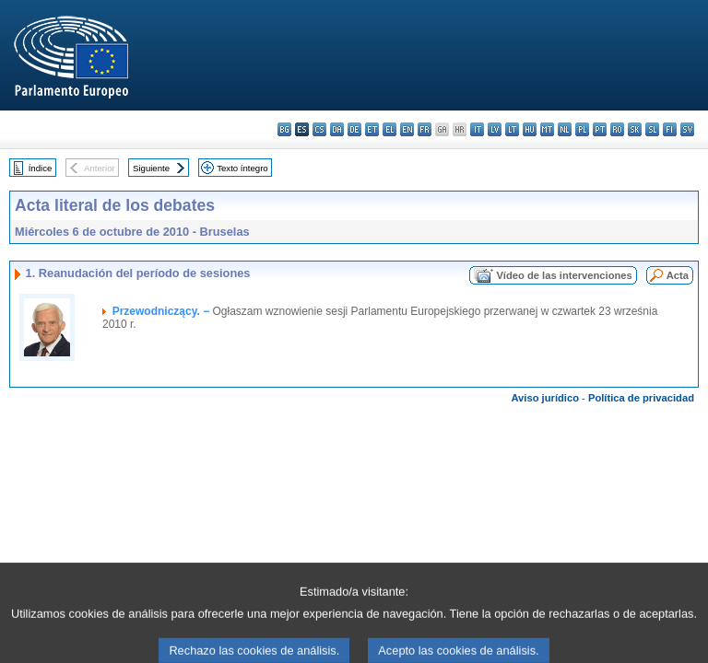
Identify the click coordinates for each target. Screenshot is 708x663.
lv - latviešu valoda (495, 129)
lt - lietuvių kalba (512, 129)
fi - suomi (670, 129)
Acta (678, 275)
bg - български (284, 129)
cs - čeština (319, 129)
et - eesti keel (372, 129)
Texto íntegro (242, 168)
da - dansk (337, 129)
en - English (407, 129)
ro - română (617, 129)
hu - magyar (530, 129)
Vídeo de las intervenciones (563, 275)
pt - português (600, 129)
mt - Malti (547, 129)
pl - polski (582, 129)
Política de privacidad (641, 397)
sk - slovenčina (635, 129)
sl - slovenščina (652, 129)
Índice (41, 168)
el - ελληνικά (389, 129)
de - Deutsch (354, 129)
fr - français (424, 129)
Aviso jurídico (545, 397)
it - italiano (477, 129)
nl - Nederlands (565, 129)
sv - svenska (687, 129)
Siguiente (151, 168)
